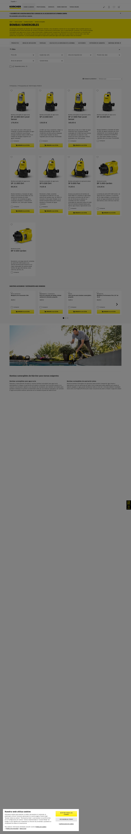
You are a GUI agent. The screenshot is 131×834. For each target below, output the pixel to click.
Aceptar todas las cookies (66, 813)
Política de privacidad (12, 828)
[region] (41, 820)
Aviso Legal (23, 828)
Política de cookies (41, 827)
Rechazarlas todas (66, 819)
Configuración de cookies (66, 824)
